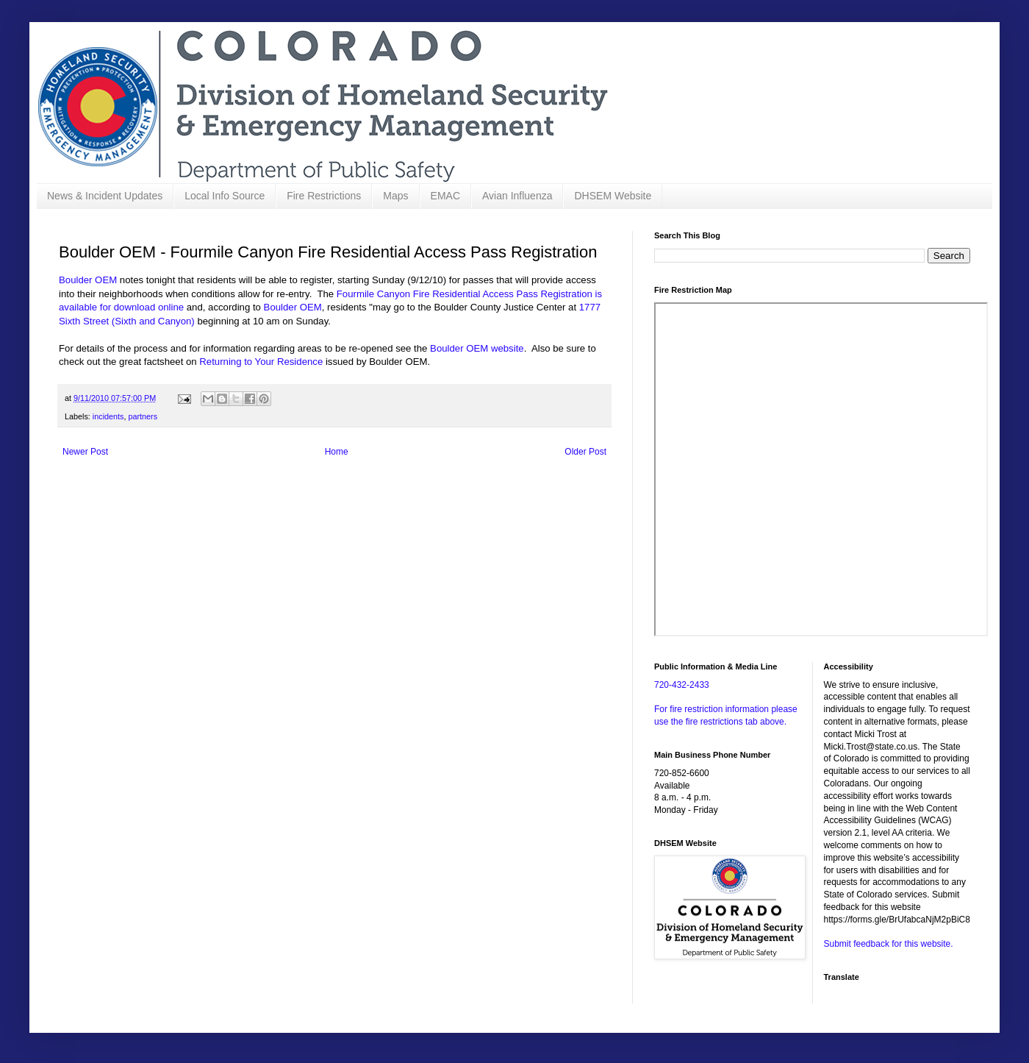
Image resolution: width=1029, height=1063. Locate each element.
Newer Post (85, 452)
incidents (108, 416)
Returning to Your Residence (261, 361)
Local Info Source (224, 196)
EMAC (445, 196)
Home (336, 452)
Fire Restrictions (324, 196)
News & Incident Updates (104, 196)
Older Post (585, 452)
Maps (395, 196)
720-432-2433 (681, 685)
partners (142, 416)
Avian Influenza (517, 196)
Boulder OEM (88, 279)
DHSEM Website (612, 196)
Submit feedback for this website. (888, 944)
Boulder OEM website (477, 348)
